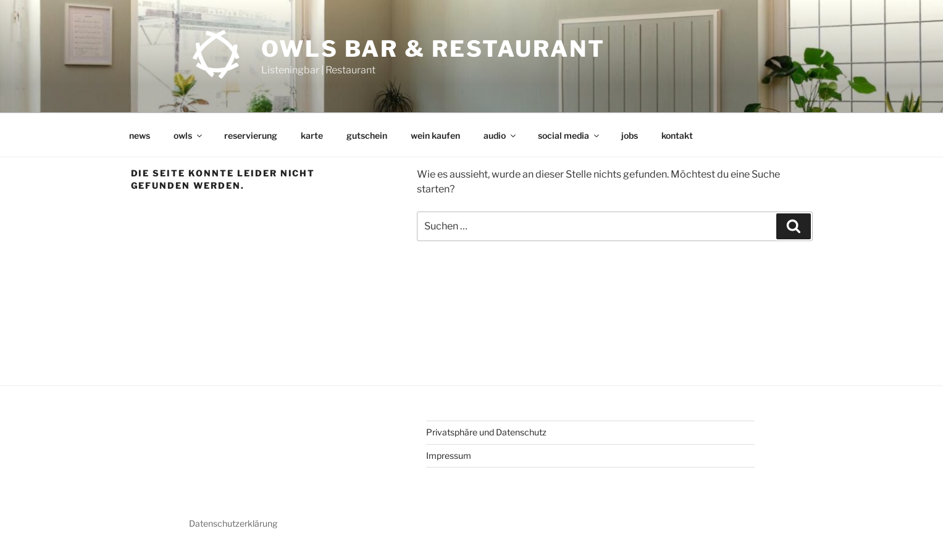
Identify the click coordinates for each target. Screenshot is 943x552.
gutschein (366, 135)
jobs (629, 135)
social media (569, 135)
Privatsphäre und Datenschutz (486, 432)
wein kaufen (435, 135)
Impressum (448, 455)
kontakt (677, 135)
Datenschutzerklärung (233, 523)
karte (312, 135)
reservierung (250, 135)
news (139, 135)
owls (189, 135)
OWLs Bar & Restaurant (433, 48)
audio (501, 135)
